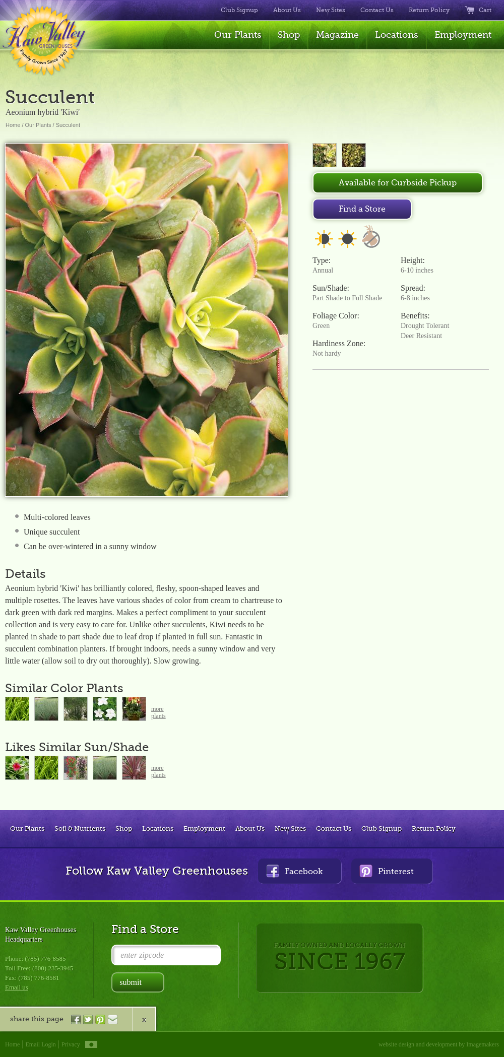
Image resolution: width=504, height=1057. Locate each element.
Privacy (70, 1044)
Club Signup (239, 10)
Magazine (337, 35)
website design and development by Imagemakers (439, 1044)
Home (13, 125)
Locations (396, 35)
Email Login (41, 1044)
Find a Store (362, 209)
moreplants (158, 712)
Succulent (68, 125)
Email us (16, 987)
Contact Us (377, 10)
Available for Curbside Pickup (398, 182)
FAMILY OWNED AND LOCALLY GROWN (339, 958)
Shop (289, 35)
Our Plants (238, 35)
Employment (462, 35)
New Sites (330, 10)
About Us (287, 10)
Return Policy (429, 10)
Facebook (294, 871)
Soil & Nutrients (79, 828)
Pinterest (386, 871)
